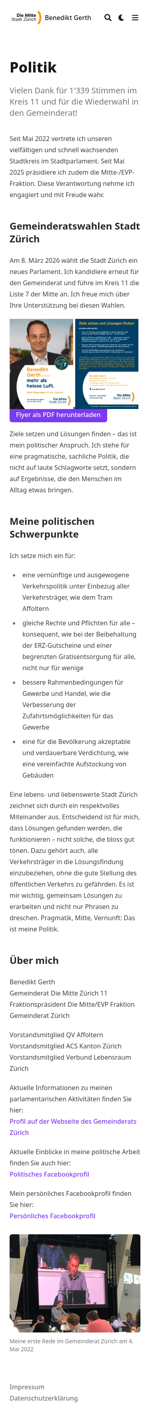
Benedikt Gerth (68, 17)
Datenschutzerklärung (44, 1398)
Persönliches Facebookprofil (52, 1215)
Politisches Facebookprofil (49, 1174)
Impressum (27, 1387)
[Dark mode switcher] (121, 17)
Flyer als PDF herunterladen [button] (58, 414)
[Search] (108, 17)
